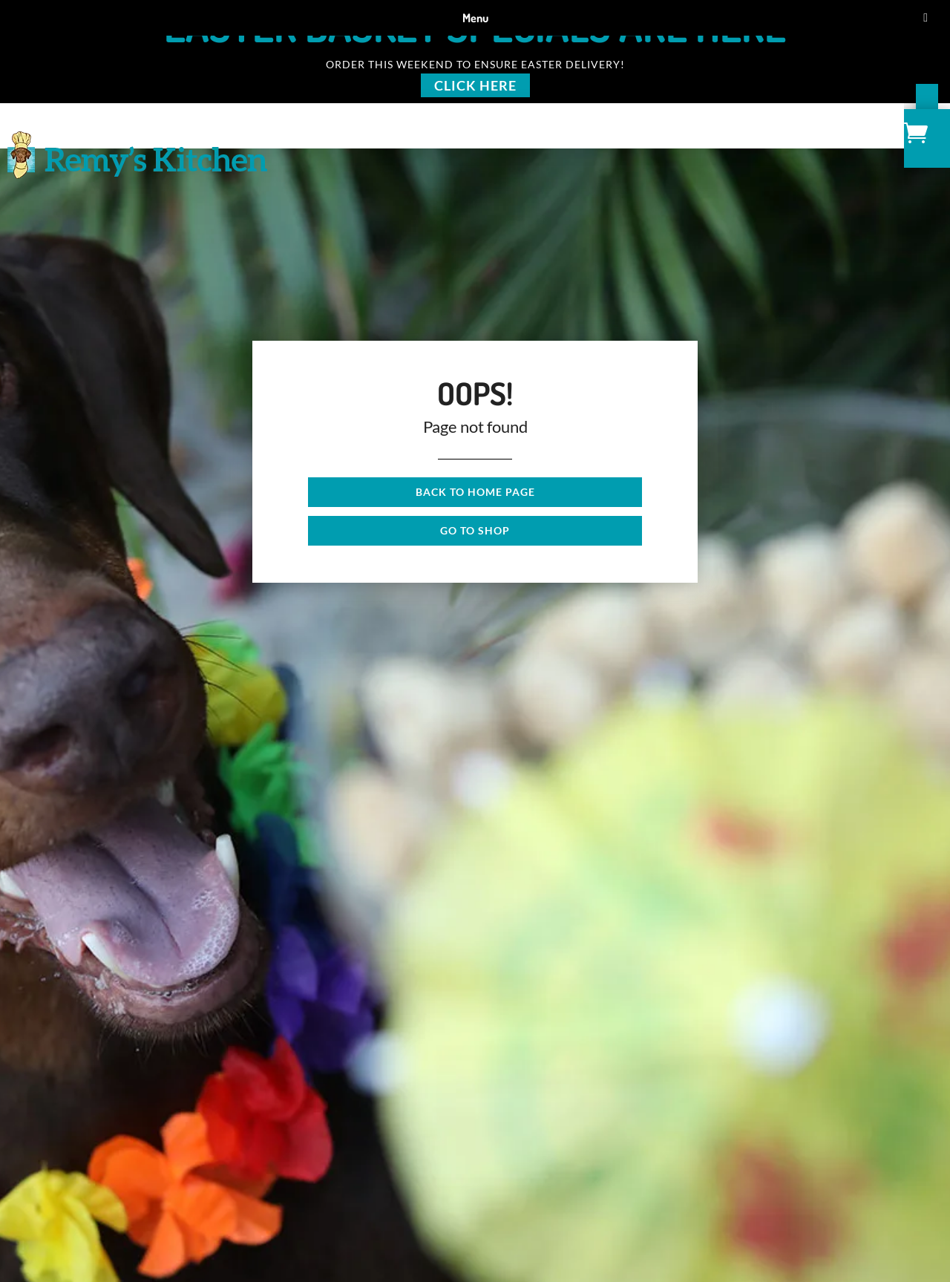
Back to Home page (475, 491)
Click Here (475, 85)
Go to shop (475, 530)
